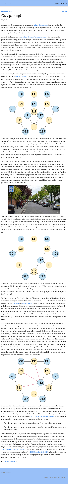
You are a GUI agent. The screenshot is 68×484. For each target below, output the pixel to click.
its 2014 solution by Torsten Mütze (42, 416)
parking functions (21, 76)
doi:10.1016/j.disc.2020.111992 (39, 452)
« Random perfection (6, 11)
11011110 (6, 3)
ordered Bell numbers (40, 25)
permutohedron (27, 303)
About (57, 3)
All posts (64, 3)
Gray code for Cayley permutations (13, 449)
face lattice (15, 303)
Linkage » (64, 11)
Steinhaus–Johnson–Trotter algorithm (33, 37)
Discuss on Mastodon (9, 461)
